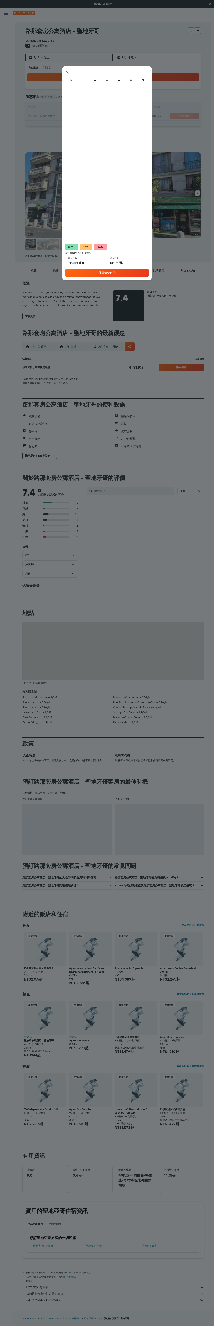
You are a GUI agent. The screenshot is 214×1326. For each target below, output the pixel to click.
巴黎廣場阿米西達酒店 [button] (127, 1037)
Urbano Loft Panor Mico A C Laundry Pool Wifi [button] (131, 1111)
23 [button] (84, 116)
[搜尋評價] (133, 490)
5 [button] (50, 99)
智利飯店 (76, 1318)
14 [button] (67, 107)
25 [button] (101, 116)
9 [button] (84, 99)
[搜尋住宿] (6, 31)
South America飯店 (58, 1318)
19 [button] (50, 116)
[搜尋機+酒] (6, 46)
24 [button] (92, 116)
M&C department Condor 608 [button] (41, 1109)
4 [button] (101, 90)
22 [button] (75, 116)
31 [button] (92, 124)
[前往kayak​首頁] (24, 13)
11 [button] (101, 99)
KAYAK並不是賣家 (115, 1287)
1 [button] (75, 90)
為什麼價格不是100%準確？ (115, 1300)
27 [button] (58, 124)
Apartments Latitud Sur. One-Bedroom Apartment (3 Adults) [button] (87, 970)
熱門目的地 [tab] (55, 1224)
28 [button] (67, 124)
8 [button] (75, 99)
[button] (210, 4)
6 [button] (58, 99)
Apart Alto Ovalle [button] (79, 1040)
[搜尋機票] (6, 24)
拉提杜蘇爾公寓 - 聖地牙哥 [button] (39, 968)
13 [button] (58, 107)
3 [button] (92, 90)
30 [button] (84, 124)
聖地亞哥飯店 (149, 1245)
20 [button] (58, 116)
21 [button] (67, 116)
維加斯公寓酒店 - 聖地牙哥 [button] (39, 1040)
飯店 (42, 1318)
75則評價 (42, 45)
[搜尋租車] (6, 39)
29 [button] (75, 124)
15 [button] (75, 107)
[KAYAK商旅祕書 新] (6, 71)
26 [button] (49, 124)
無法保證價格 (68, 1276)
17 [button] (92, 107)
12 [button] (50, 107)
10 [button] (92, 99)
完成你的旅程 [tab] (35, 1224)
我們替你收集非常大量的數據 (115, 1294)
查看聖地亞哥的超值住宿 (190, 993)
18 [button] (101, 107)
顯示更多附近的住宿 (193, 925)
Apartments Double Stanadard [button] (178, 968)
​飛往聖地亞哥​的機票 (41, 1245)
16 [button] (84, 107)
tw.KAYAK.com (29, 1318)
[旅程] (6, 81)
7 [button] (67, 99)
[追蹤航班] (6, 64)
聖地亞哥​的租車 (94, 1245)
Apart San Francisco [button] (172, 1037)
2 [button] (84, 90)
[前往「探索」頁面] (6, 56)
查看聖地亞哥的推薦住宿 (190, 1066)
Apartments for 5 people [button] (129, 968)
